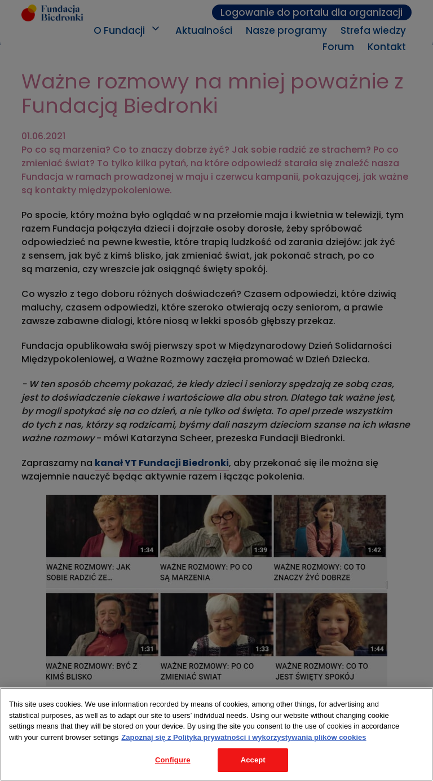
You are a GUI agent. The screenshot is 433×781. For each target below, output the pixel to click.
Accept (253, 760)
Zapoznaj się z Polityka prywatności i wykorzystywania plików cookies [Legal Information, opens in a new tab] (243, 737)
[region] (216, 734)
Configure (173, 760)
